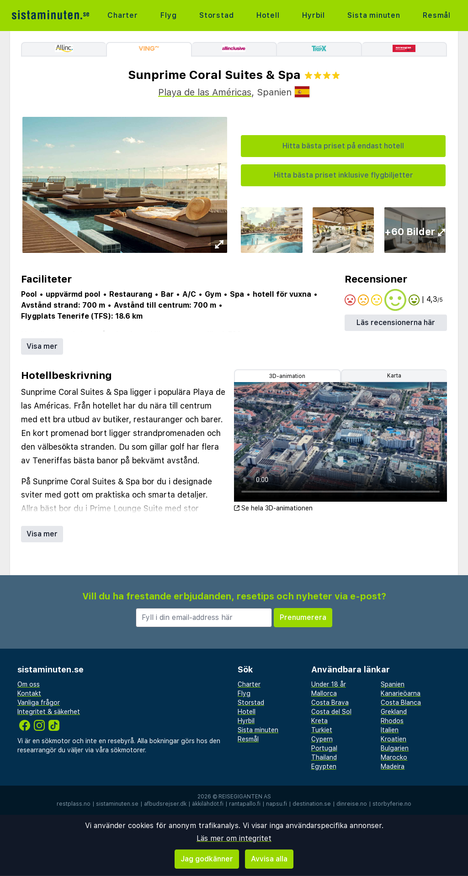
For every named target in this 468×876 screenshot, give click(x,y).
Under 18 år (328, 684)
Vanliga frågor (38, 702)
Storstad (216, 15)
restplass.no (73, 804)
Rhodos (392, 720)
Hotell (268, 15)
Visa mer (42, 346)
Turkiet (321, 730)
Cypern (322, 739)
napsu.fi (276, 804)
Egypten (323, 766)
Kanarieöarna (400, 693)
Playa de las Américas (204, 92)
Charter (122, 15)
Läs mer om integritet (234, 838)
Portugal (324, 748)
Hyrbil (313, 15)
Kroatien (393, 739)
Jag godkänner (207, 859)
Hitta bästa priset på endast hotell (343, 146)
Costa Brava (330, 702)
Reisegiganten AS (244, 796)
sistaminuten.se (117, 804)
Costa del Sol (331, 711)
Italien (390, 730)
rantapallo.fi (245, 804)
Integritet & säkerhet (48, 711)
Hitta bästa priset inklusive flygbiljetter (343, 175)
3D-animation (287, 376)
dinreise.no (351, 804)
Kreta (319, 720)
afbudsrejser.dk (165, 804)
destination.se (311, 804)
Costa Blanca (401, 702)
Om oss (28, 684)
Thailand (324, 757)
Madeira (392, 766)
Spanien (392, 684)
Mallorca (324, 693)
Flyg (168, 15)
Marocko (394, 757)
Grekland (394, 711)
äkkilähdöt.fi (207, 804)
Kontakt (29, 693)
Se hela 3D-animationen (273, 508)
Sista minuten (373, 15)
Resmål (437, 15)
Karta (394, 375)
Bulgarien (395, 748)
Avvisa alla (269, 859)
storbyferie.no (391, 804)
